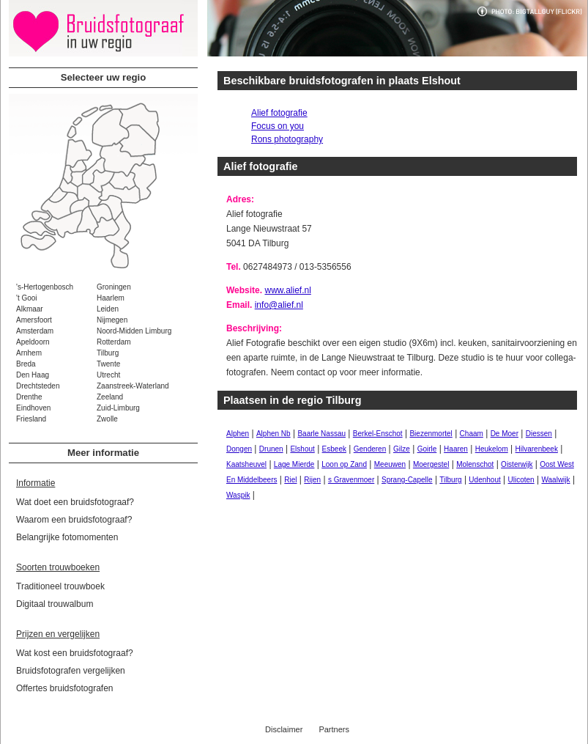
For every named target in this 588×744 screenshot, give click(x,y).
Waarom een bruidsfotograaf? (74, 520)
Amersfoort (34, 320)
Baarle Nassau (321, 434)
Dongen (239, 449)
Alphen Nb (273, 434)
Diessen (539, 434)
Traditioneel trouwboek (60, 586)
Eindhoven (33, 408)
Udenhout (484, 480)
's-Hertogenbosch (44, 287)
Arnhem (29, 353)
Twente (108, 364)
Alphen (237, 434)
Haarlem (110, 298)
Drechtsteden (37, 386)
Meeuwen (390, 464)
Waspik (238, 495)
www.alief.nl (287, 290)
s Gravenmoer (351, 480)
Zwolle (107, 419)
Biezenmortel (430, 434)
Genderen (370, 449)
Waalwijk (555, 480)
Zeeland (110, 397)
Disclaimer (283, 729)
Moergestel (431, 464)
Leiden (108, 309)
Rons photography (287, 139)
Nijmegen (112, 320)
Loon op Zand (344, 464)
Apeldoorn (33, 342)
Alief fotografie (279, 113)
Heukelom (491, 449)
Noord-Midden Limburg (134, 331)
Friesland (31, 419)
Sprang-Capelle (407, 480)
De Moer (504, 434)
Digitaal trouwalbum (54, 604)
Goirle (427, 449)
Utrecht (108, 375)
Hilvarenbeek (537, 449)
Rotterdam (114, 342)
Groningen (114, 287)
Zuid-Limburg (118, 408)
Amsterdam (34, 331)
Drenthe (29, 397)
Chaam (471, 434)
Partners (334, 729)
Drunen (271, 449)
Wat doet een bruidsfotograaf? (75, 502)
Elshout (302, 449)
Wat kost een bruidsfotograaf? (74, 653)
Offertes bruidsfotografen (64, 688)
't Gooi (26, 298)
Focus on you (277, 126)
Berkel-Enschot (378, 434)
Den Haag (32, 375)
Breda (26, 364)
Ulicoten (521, 480)
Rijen (312, 480)
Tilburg (108, 353)
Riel (290, 480)
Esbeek (334, 449)
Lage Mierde (294, 464)
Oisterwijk (516, 464)
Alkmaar (29, 309)
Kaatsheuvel (246, 464)
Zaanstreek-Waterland (133, 386)
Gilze (401, 449)
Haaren (456, 449)
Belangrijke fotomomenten (67, 537)
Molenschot (475, 464)
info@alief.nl (279, 305)
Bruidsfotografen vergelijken (70, 671)
